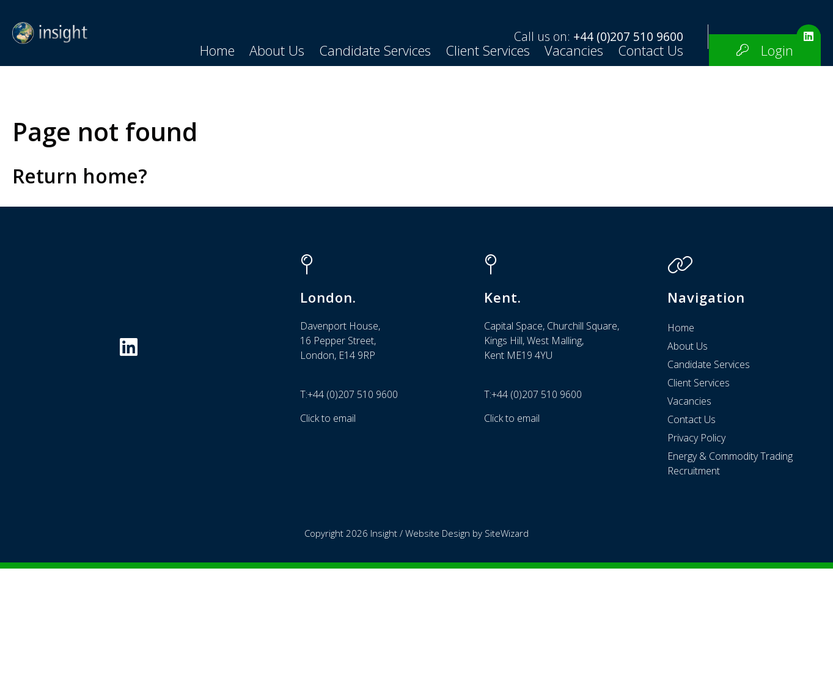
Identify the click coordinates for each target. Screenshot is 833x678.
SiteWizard (507, 642)
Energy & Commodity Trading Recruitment (730, 573)
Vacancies (393, 135)
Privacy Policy (696, 547)
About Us (96, 135)
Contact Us (470, 135)
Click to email (328, 527)
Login (597, 135)
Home (37, 135)
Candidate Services (195, 135)
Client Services (307, 135)
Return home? (79, 285)
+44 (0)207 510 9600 (628, 36)
